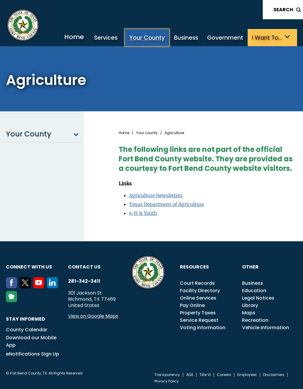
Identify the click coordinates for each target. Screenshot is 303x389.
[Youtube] (40, 287)
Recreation (255, 320)
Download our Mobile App (31, 341)
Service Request (199, 320)
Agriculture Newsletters (156, 195)
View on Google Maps (93, 316)
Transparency (167, 375)
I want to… (267, 38)
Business (186, 38)
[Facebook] (13, 287)
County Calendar (26, 329)
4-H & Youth (143, 213)
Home (74, 36)
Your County (147, 38)
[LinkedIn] (53, 287)
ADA (189, 375)
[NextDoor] (13, 300)
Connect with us (29, 266)
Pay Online (192, 305)
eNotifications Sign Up (32, 354)
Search (283, 9)
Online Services (198, 298)
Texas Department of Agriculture (166, 204)
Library (250, 305)
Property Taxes (198, 312)
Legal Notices (258, 298)
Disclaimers (273, 375)
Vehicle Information (265, 327)
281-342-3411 (84, 281)
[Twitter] (26, 287)
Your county (147, 133)
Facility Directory (200, 290)
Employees (247, 375)
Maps (248, 312)
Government (225, 38)
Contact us (84, 266)
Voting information (202, 327)
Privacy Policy (166, 381)
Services (105, 38)
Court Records (197, 283)
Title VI (205, 375)
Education (254, 290)
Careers (224, 375)
